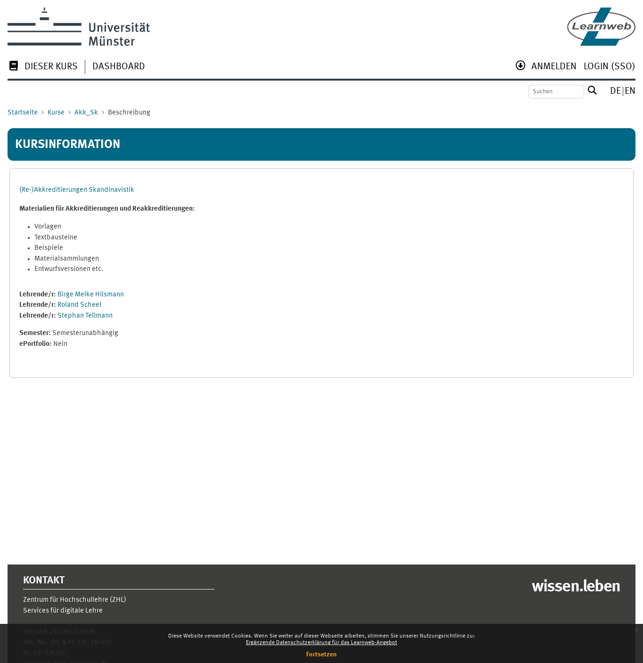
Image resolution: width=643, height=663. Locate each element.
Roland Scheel (79, 305)
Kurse (56, 112)
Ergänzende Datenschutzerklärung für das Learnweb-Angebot (321, 643)
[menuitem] (43, 67)
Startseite (23, 112)
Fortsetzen (321, 654)
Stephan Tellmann (85, 315)
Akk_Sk (86, 112)
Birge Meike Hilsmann (90, 294)
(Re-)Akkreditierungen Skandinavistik (76, 190)
